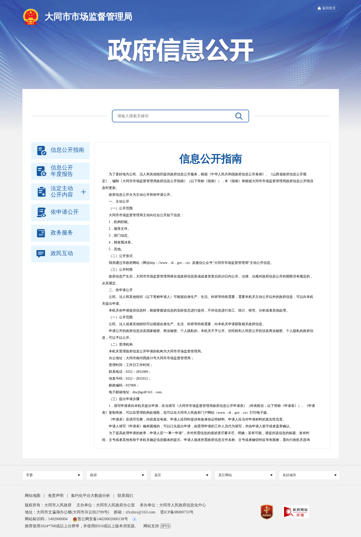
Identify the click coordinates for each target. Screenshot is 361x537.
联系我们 (125, 495)
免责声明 (56, 495)
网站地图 (32, 495)
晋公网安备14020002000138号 (100, 519)
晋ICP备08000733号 (177, 512)
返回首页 (326, 8)
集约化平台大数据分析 (90, 495)
